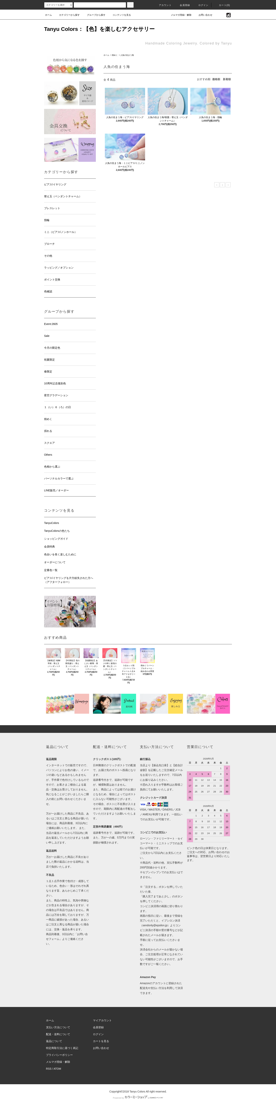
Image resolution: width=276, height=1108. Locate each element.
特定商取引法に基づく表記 (62, 1048)
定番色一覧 (51, 570)
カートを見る (101, 1041)
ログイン (201, 5)
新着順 (227, 79)
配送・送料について (58, 1034)
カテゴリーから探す (67, 15)
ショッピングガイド (56, 538)
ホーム (48, 15)
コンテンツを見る (119, 15)
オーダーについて (55, 562)
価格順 (216, 79)
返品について (54, 1041)
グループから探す (93, 15)
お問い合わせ (203, 15)
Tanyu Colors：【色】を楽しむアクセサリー (99, 29)
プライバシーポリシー (59, 1054)
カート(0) (222, 5)
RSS (49, 1068)
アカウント (163, 5)
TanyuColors (51, 522)
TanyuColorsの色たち (57, 530)
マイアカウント (102, 1020)
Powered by (138, 1098)
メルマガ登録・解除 (178, 15)
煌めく (115, 55)
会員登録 (182, 5)
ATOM (57, 1068)
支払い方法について (58, 1027)
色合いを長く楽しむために (60, 554)
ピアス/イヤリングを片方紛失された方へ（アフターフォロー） (68, 580)
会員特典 (49, 546)
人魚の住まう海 (127, 55)
